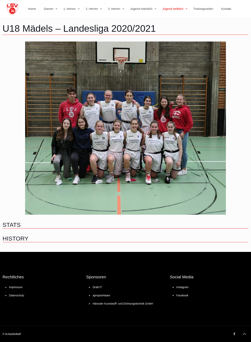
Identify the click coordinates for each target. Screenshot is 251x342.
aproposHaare (101, 295)
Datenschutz (16, 295)
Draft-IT (97, 287)
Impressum (16, 287)
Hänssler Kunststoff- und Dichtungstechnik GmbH (123, 303)
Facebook (182, 295)
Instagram (182, 287)
